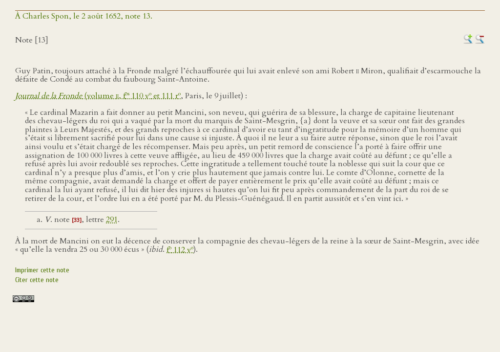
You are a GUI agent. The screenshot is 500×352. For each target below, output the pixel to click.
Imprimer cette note (42, 270)
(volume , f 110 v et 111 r (98, 95)
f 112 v (180, 249)
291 (112, 219)
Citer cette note (37, 280)
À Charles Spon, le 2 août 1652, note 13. (83, 16)
